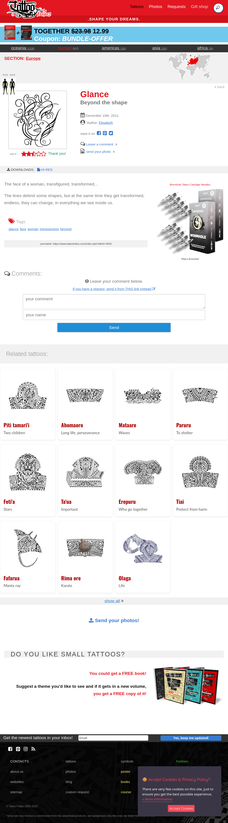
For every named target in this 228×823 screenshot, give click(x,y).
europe (68, 48)
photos (70, 771)
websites (17, 782)
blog (68, 782)
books (125, 782)
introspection (49, 229)
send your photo (95, 151)
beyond (65, 229)
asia (159, 48)
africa (205, 48)
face (23, 229)
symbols (127, 761)
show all (112, 601)
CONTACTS (19, 761)
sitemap (16, 792)
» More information (157, 799)
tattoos (70, 761)
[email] (113, 738)
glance (13, 229)
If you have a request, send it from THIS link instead (114, 289)
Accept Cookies (181, 808)
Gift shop (199, 6)
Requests (177, 6)
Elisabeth (106, 123)
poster (125, 771)
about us (16, 771)
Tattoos (137, 6)
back (219, 87)
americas (114, 48)
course (126, 792)
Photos (155, 6)
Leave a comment (96, 144)
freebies (182, 761)
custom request (77, 792)
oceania (23, 48)
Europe (33, 58)
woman (33, 229)
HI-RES (44, 169)
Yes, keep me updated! (191, 738)
